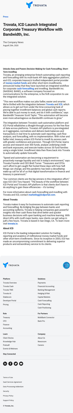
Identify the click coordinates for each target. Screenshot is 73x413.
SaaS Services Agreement (12, 382)
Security (6, 391)
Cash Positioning (44, 308)
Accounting (7, 328)
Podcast (6, 345)
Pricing (6, 305)
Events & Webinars (10, 349)
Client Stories (8, 338)
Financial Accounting (46, 286)
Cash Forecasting (45, 301)
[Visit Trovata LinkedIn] (5, 364)
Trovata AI (7, 293)
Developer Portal (9, 301)
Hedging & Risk (44, 293)
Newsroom (42, 342)
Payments (42, 283)
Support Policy (8, 400)
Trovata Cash (8, 286)
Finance (6, 325)
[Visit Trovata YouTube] (21, 364)
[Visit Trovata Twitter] (16, 364)
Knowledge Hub (9, 342)
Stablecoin (7, 297)
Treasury (6, 317)
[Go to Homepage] (11, 265)
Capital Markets (44, 297)
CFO (4, 321)
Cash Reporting (44, 304)
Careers (41, 345)
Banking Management (46, 290)
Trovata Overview (10, 283)
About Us (41, 338)
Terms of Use (8, 377)
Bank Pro (41, 321)
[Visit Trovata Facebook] (10, 364)
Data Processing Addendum (13, 387)
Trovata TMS (8, 290)
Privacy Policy (8, 396)
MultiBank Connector (46, 317)
